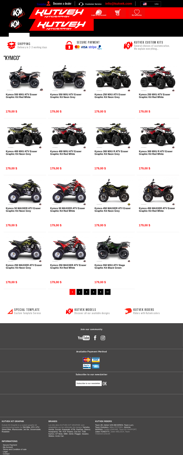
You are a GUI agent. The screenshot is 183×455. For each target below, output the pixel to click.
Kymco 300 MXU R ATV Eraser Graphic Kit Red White (155, 152)
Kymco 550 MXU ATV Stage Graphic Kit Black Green (110, 266)
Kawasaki (66, 429)
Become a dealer (62, 3)
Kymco (51, 434)
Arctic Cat (59, 436)
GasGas (79, 429)
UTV (37, 427)
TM (60, 432)
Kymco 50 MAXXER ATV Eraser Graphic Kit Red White (67, 209)
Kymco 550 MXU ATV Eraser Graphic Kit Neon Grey (65, 95)
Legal (5, 451)
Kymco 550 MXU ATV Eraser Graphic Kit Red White (21, 95)
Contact (6, 454)
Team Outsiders (101, 427)
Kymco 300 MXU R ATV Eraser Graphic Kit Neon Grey (111, 152)
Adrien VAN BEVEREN (113, 425)
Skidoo (51, 436)
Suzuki (58, 429)
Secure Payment (10, 445)
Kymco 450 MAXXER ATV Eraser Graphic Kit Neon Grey (113, 209)
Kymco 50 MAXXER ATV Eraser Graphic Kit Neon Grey (23, 209)
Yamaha (85, 427)
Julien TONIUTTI (102, 432)
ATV (32, 427)
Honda (51, 429)
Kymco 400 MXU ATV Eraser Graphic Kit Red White (65, 152)
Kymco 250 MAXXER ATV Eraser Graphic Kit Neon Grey (24, 266)
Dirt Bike (26, 427)
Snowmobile (35, 429)
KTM (73, 429)
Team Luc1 (129, 425)
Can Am (77, 432)
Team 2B (99, 425)
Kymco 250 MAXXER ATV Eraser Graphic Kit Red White (68, 266)
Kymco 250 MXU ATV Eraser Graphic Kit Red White (154, 95)
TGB (84, 432)
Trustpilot (41, 4)
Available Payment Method (91, 351)
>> (107, 292)
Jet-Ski (26, 429)
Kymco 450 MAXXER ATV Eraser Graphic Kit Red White (157, 209)
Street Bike (6, 429)
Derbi (71, 434)
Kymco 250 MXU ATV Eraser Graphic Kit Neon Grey (110, 95)
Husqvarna (53, 432)
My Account (8, 447)
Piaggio (78, 434)
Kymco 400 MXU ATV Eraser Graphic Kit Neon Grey (21, 152)
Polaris (70, 432)
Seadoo (85, 434)
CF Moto (59, 434)
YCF (64, 432)
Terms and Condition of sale (14, 449)
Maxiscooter (17, 429)
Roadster (5, 432)
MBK (66, 434)
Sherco (87, 429)
